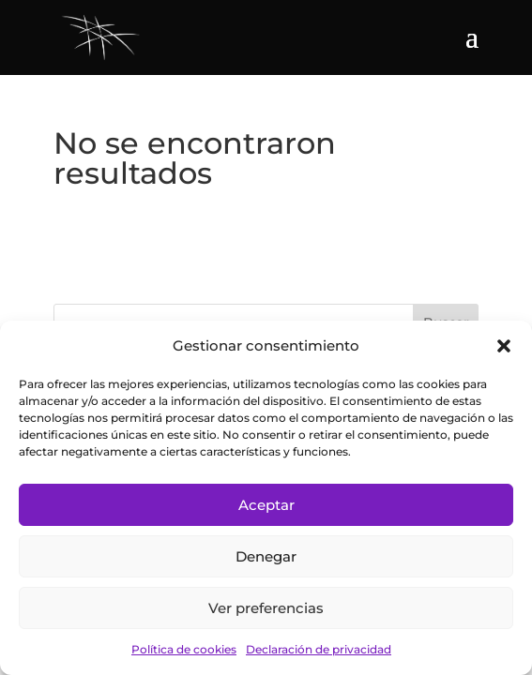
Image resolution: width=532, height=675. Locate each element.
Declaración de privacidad (318, 649)
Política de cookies (183, 649)
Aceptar (266, 505)
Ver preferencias (266, 608)
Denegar (266, 556)
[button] (503, 346)
